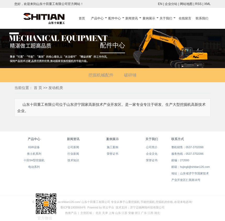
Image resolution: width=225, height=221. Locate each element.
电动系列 (34, 166)
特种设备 (34, 147)
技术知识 (73, 160)
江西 (150, 212)
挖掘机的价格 (164, 201)
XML (207, 4)
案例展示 (149, 18)
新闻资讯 (131, 18)
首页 (82, 18)
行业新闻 (73, 153)
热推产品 (71, 212)
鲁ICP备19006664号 (73, 207)
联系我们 (202, 18)
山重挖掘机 (132, 201)
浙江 (137, 212)
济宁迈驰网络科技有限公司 (147, 207)
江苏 (124, 212)
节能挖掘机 (147, 201)
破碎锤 (130, 75)
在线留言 (185, 18)
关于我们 (166, 18)
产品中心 (97, 18)
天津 (105, 212)
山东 (118, 212)
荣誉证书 (112, 153)
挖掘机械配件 (101, 75)
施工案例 (112, 147)
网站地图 (186, 4)
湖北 (157, 212)
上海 (111, 212)
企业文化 (152, 153)
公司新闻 (73, 147)
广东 (144, 212)
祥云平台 (108, 207)
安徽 (131, 212)
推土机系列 (34, 153)
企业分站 (171, 4)
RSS (198, 4)
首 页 (38, 88)
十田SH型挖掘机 (34, 160)
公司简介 (152, 147)
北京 (98, 212)
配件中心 (114, 18)
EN (160, 4)
